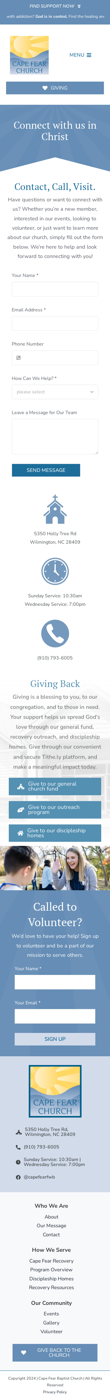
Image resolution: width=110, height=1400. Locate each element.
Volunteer (51, 1331)
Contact (51, 1234)
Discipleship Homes (51, 1278)
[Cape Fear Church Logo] (29, 36)
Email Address (29, 311)
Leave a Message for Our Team (44, 414)
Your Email (27, 1003)
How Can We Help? (34, 379)
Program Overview (51, 1269)
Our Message (51, 1225)
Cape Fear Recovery (51, 1261)
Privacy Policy (55, 1392)
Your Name (25, 277)
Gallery (51, 1322)
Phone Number (28, 345)
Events (51, 1313)
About (51, 1217)
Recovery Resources (51, 1287)
